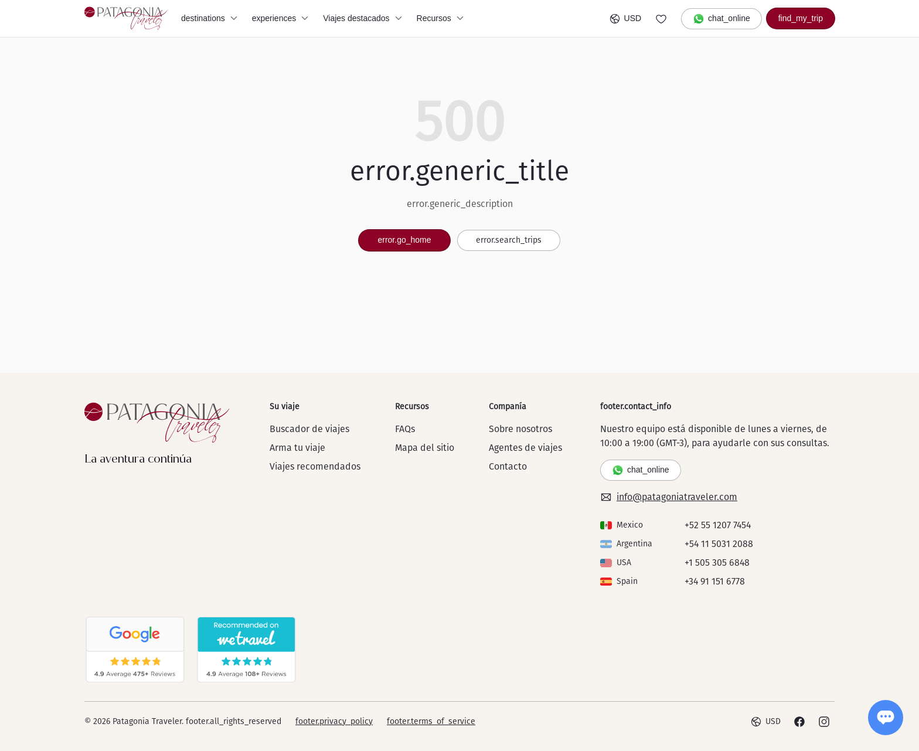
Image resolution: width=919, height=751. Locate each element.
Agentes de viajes (525, 447)
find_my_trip (800, 18)
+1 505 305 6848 (717, 562)
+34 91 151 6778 (715, 581)
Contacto (508, 466)
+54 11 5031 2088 (719, 543)
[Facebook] (799, 721)
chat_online (721, 19)
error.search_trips (509, 240)
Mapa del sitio (424, 447)
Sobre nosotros (520, 428)
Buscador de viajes (309, 428)
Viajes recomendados (315, 466)
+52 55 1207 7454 (718, 525)
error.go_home (404, 239)
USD (625, 19)
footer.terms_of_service (431, 721)
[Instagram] (824, 721)
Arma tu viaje (297, 447)
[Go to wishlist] (661, 18)
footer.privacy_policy (334, 721)
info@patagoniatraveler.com (668, 497)
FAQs (405, 428)
